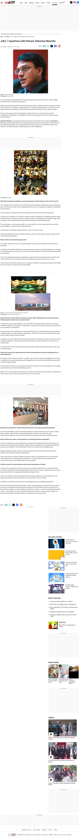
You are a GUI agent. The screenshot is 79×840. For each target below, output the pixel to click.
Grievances (68, 834)
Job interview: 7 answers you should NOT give (71, 541)
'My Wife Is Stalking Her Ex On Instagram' (62, 612)
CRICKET (43, 2)
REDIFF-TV (61, 2)
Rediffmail (44, 829)
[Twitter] (71, 2)
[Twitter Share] (51, 46)
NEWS (26, 2)
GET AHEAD (54, 2)
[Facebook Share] (55, 46)
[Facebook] (78, 2)
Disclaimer (37, 834)
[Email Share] (44, 46)
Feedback (51, 834)
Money (50, 829)
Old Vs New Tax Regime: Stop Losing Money (63, 604)
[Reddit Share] (59, 46)
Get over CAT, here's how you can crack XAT (71, 564)
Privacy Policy (44, 834)
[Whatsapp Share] (47, 46)
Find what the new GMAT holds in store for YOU (71, 552)
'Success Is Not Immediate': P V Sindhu (61, 601)
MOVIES (37, 2)
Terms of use (62, 834)
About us (56, 834)
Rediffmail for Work (26, 829)
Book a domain (36, 829)
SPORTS (48, 2)
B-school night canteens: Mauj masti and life (71, 586)
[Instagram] (74, 2)
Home (1, 36)
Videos (55, 829)
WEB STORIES (53, 662)
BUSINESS (31, 2)
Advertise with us (30, 834)
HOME (21, 2)
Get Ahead (7, 36)
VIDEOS (51, 718)
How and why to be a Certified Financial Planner (71, 575)
